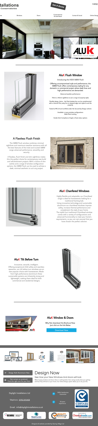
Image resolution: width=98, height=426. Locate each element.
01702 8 (22, 399)
